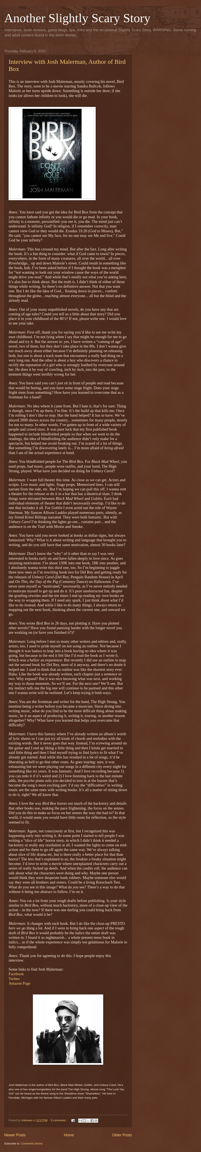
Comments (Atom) (32, 1143)
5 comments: (59, 1120)
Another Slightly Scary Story (77, 18)
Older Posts (122, 1135)
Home (69, 1135)
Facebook (16, 974)
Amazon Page (19, 983)
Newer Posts (15, 1135)
